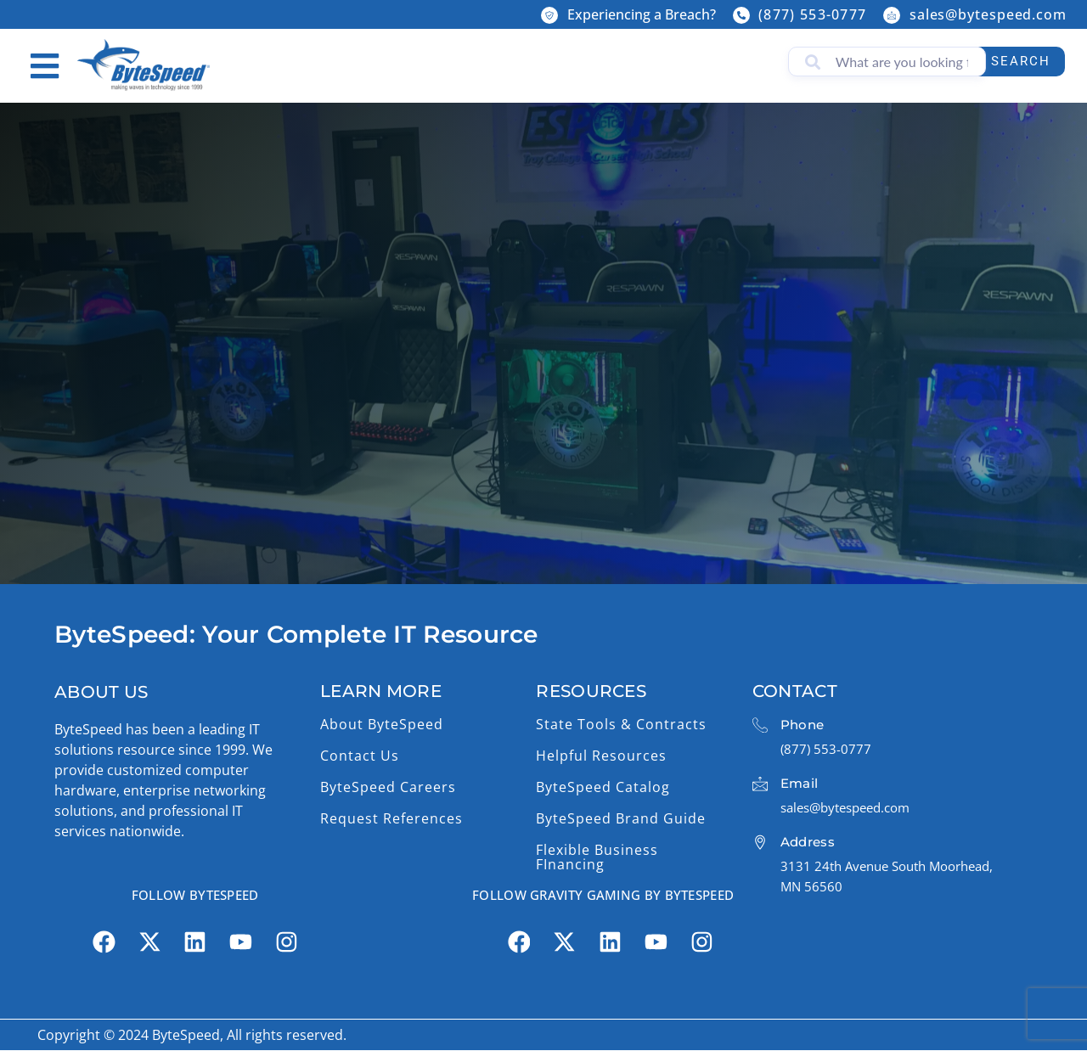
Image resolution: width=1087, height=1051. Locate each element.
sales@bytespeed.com (988, 14)
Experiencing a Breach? (641, 14)
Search (1016, 61)
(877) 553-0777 (812, 14)
